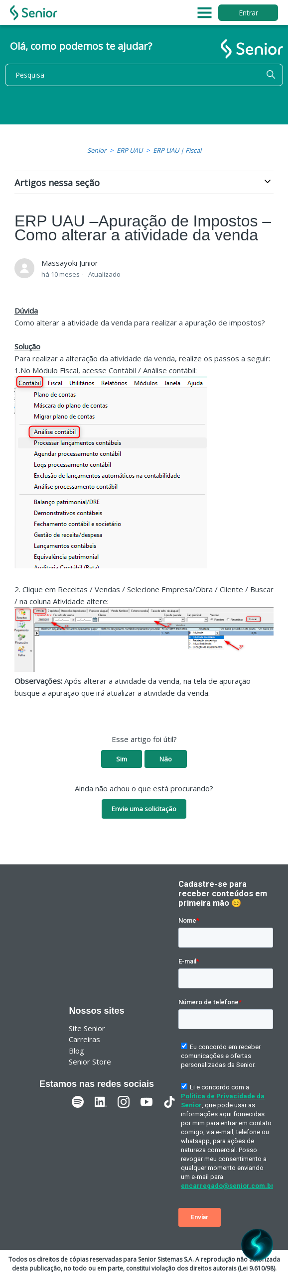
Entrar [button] (248, 12)
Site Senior (87, 1028)
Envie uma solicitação (144, 808)
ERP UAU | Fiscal (177, 150)
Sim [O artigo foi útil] (121, 758)
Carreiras (84, 1039)
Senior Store (90, 1061)
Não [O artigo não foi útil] (165, 758)
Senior (96, 150)
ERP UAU (130, 150)
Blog (76, 1051)
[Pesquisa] (144, 75)
